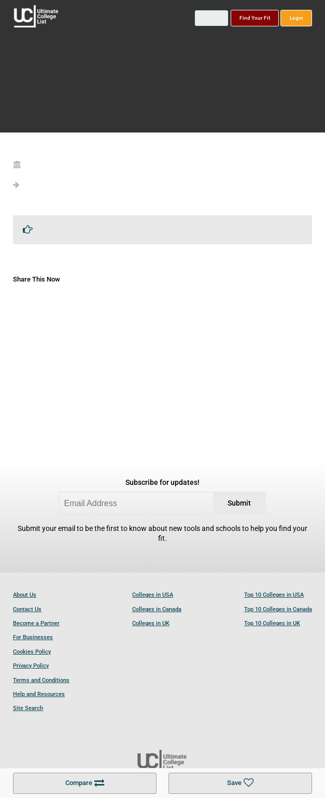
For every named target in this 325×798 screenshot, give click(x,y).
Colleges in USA (152, 595)
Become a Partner (36, 623)
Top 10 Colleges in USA (274, 595)
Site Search (28, 708)
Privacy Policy (31, 665)
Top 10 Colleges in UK (272, 623)
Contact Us (27, 609)
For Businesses (33, 637)
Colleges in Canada (156, 609)
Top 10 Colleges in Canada (278, 609)
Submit (239, 503)
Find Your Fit (254, 18)
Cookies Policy (32, 651)
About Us (24, 595)
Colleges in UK (150, 623)
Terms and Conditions (41, 680)
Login (296, 18)
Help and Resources (39, 694)
